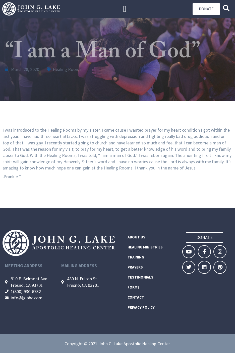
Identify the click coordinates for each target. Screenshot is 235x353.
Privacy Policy (141, 307)
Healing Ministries (145, 247)
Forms (134, 287)
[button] (124, 9)
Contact (136, 297)
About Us (136, 237)
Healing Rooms (67, 69)
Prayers (135, 267)
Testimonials (140, 277)
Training (136, 257)
